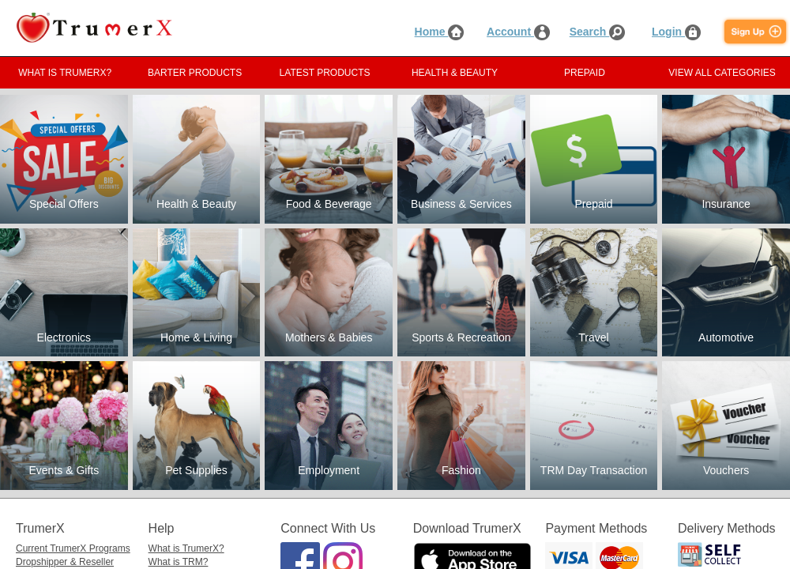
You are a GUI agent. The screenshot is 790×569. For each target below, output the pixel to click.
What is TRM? (179, 561)
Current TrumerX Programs (73, 548)
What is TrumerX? (186, 548)
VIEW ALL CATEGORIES (721, 72)
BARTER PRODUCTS (195, 72)
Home (440, 31)
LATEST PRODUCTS (325, 72)
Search (598, 31)
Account (518, 31)
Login (676, 31)
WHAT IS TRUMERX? (64, 72)
